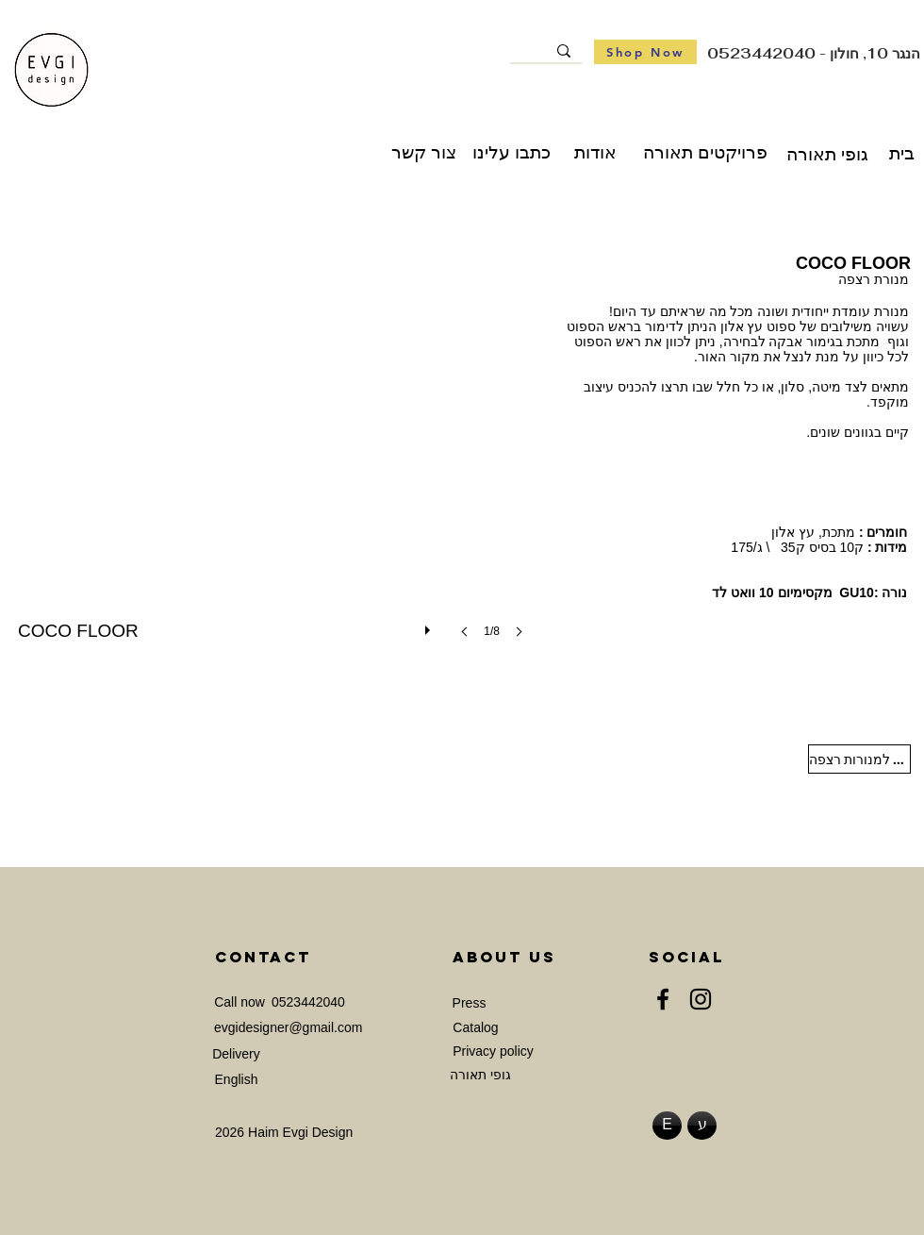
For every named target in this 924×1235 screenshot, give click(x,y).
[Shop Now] (645, 52)
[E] (667, 1125)
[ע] (702, 1125)
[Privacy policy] (493, 1052)
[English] (236, 1081)
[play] (430, 625)
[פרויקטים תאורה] (705, 153)
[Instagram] (700, 999)
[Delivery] (236, 1055)
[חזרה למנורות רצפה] (859, 759)
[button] (276, 462)
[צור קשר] (423, 153)
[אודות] (595, 153)
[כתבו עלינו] (511, 153)
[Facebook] (663, 999)
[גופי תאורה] (827, 154)
